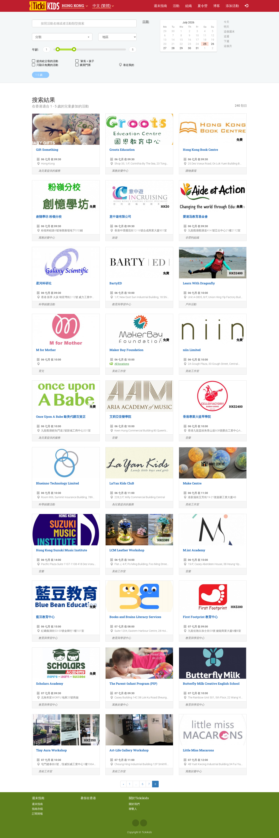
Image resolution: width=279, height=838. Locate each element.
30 (189, 48)
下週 (226, 41)
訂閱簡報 (37, 813)
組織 (188, 5)
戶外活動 (188, 304)
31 (197, 48)
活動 (176, 5)
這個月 (228, 46)
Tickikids (147, 832)
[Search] (84, 23)
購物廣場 (188, 171)
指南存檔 (37, 808)
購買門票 (83, 64)
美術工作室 (117, 371)
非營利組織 (190, 237)
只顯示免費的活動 (45, 64)
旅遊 (112, 237)
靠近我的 (126, 64)
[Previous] (123, 784)
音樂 (112, 438)
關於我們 (134, 804)
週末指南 (160, 5)
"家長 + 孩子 (84, 61)
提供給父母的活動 (45, 61)
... (136, 784)
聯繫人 (133, 808)
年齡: (35, 49)
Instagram (143, 822)
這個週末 (229, 31)
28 (173, 48)
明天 (226, 27)
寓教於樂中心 (118, 171)
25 (204, 43)
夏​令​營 (203, 5)
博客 (216, 5)
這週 (226, 36)
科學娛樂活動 (44, 304)
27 (164, 48)
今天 (226, 22)
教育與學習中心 (119, 304)
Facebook (135, 822)
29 (181, 48)
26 (212, 43)
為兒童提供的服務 (47, 171)
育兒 (39, 371)
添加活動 (232, 5)
